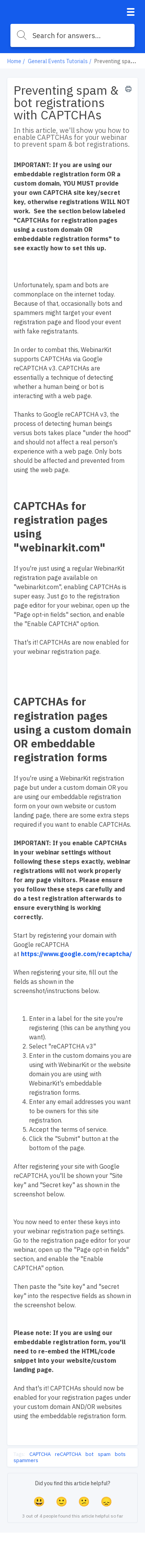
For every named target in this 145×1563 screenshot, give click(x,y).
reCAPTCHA (68, 1454)
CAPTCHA (40, 1454)
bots (120, 1454)
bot (89, 1454)
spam (104, 1454)
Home (14, 61)
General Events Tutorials (58, 61)
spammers (26, 1460)
